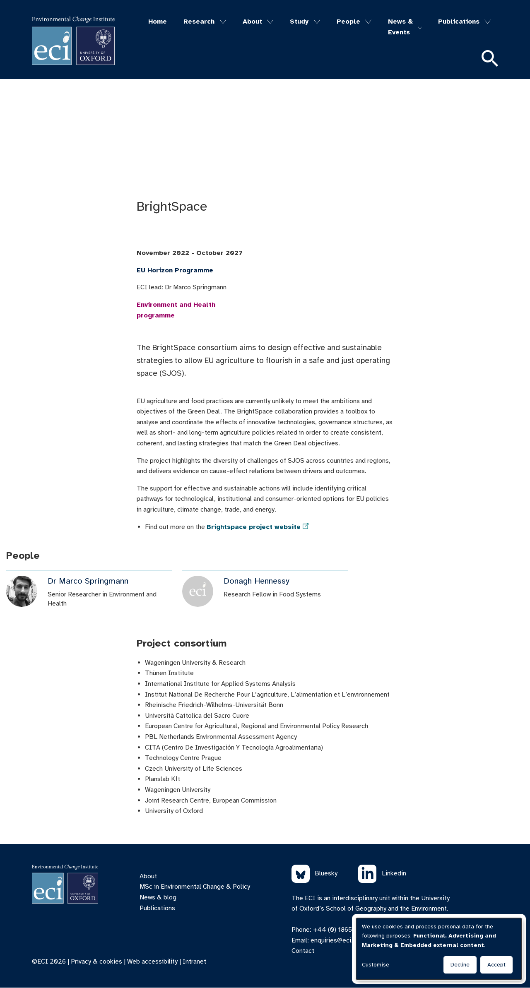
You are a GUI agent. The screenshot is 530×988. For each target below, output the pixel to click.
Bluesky (315, 874)
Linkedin (382, 874)
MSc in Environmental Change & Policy (195, 886)
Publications (458, 21)
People (348, 21)
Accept (496, 964)
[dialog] (439, 949)
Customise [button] (375, 964)
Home (157, 21)
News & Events (400, 26)
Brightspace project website (254, 527)
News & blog (158, 897)
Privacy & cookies (96, 961)
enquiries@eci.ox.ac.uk (343, 940)
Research (198, 21)
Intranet (194, 961)
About (252, 21)
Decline (460, 964)
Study (299, 21)
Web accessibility (152, 961)
